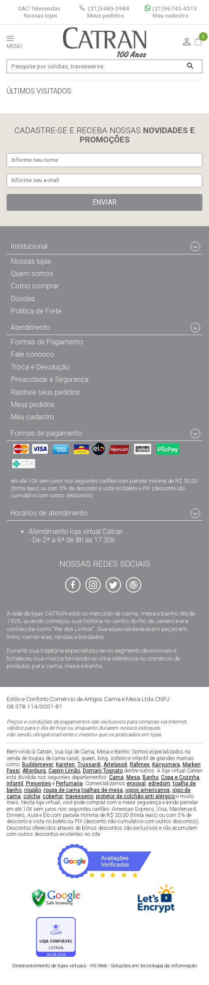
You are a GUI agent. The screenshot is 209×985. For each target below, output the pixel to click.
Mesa (133, 777)
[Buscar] (190, 66)
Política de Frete (36, 311)
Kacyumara (166, 764)
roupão (32, 790)
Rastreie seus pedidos (45, 392)
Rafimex (140, 764)
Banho (150, 777)
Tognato (113, 771)
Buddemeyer (37, 764)
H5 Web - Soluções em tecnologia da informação (104, 966)
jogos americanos (147, 790)
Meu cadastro (171, 15)
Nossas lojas (40, 15)
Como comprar (35, 286)
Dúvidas (23, 299)
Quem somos (32, 274)
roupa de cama (62, 790)
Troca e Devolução (40, 367)
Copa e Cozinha (180, 777)
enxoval (136, 784)
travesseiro (79, 796)
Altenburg (34, 771)
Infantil (15, 784)
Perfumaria (69, 784)
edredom (159, 784)
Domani (92, 771)
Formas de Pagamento (47, 342)
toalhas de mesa (102, 790)
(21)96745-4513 (171, 8)
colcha (31, 796)
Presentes (38, 784)
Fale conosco (32, 355)
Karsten (65, 764)
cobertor (53, 796)
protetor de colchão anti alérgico (135, 796)
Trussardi (89, 764)
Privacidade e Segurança (49, 380)
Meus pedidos (105, 15)
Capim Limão (64, 771)
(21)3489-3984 (108, 8)
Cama (116, 777)
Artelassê (115, 764)
